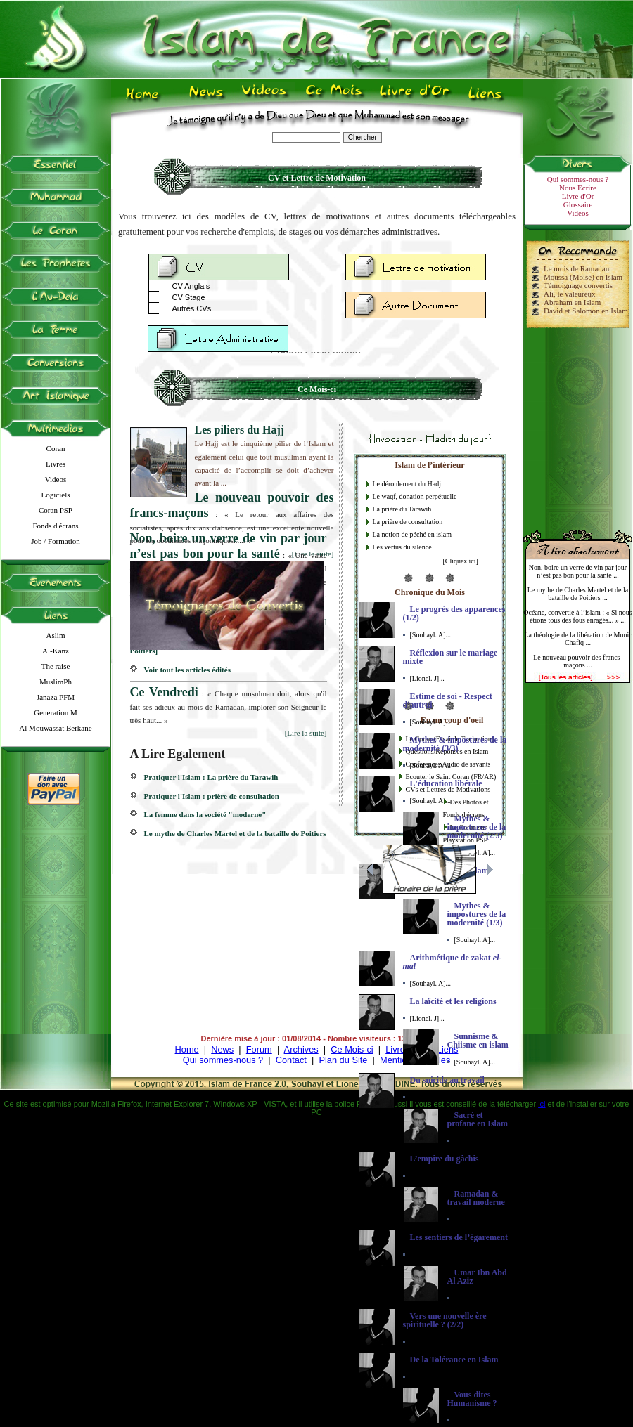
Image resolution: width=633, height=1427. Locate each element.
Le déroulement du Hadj (407, 484)
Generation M (55, 712)
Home (187, 1049)
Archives (301, 1049)
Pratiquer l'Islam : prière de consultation (211, 796)
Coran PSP (55, 510)
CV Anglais (191, 286)
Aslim (55, 635)
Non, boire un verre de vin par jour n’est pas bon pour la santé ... (578, 571)
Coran (55, 448)
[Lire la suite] (313, 553)
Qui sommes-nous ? (577, 179)
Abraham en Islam (572, 302)
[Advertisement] (578, 423)
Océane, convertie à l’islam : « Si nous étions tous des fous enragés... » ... (577, 616)
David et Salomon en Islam (586, 310)
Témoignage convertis (578, 285)
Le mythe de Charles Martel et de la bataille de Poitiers (235, 833)
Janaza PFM (56, 697)
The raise (55, 666)
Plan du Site (343, 1060)
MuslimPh (55, 681)
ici (541, 1104)
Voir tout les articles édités (187, 669)
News (222, 1049)
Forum (259, 1049)
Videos (56, 479)
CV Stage (188, 297)
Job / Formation (55, 541)
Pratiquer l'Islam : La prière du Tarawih (211, 777)
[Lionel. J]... (427, 678)
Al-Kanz (55, 650)
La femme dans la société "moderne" (205, 814)
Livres (55, 464)
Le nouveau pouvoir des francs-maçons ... (577, 661)
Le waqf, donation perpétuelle (415, 496)
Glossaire (578, 204)
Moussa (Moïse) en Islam (583, 277)
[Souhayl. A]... (431, 635)
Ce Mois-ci (352, 1049)
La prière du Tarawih (402, 509)
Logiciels (55, 494)
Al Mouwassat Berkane (55, 728)
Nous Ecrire (577, 187)
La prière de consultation (408, 522)
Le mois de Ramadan (576, 268)
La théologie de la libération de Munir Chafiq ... (577, 638)
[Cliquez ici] (460, 561)
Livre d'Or (578, 196)
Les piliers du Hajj (240, 430)
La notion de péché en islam (412, 534)
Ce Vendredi (164, 692)
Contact (291, 1060)
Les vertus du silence (402, 547)
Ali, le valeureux (570, 293)
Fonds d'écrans (55, 525)
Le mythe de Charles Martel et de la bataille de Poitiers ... (578, 593)
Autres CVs (192, 308)
